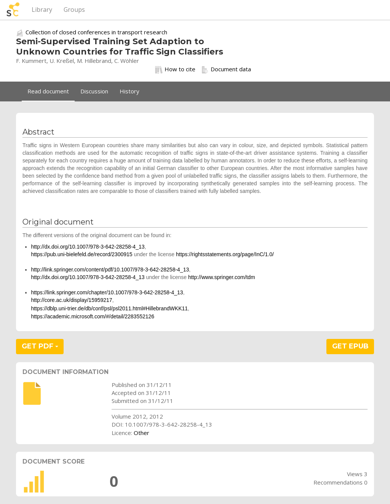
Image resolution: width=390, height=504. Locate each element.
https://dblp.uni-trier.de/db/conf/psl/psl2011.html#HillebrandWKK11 (109, 308)
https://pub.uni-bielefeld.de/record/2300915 (81, 254)
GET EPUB (350, 346)
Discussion (94, 91)
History (129, 91)
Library (42, 9)
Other (141, 433)
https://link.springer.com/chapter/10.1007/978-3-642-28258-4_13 (107, 292)
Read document (48, 91)
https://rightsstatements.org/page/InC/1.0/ (225, 254)
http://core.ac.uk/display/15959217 (71, 300)
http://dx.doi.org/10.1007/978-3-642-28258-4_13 (87, 247)
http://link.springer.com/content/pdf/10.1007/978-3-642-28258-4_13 (110, 269)
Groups (74, 9)
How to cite (175, 69)
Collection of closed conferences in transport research (96, 32)
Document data (226, 69)
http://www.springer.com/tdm (221, 277)
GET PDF (40, 346)
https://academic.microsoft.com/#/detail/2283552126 (92, 316)
